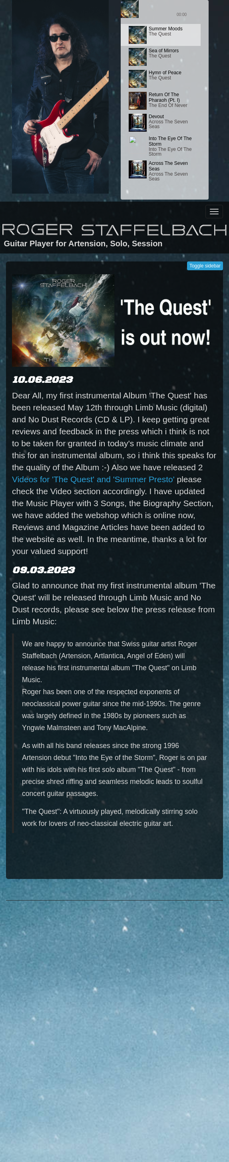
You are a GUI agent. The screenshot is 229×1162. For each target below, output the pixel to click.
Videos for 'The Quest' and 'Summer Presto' (93, 479)
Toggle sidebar (205, 266)
